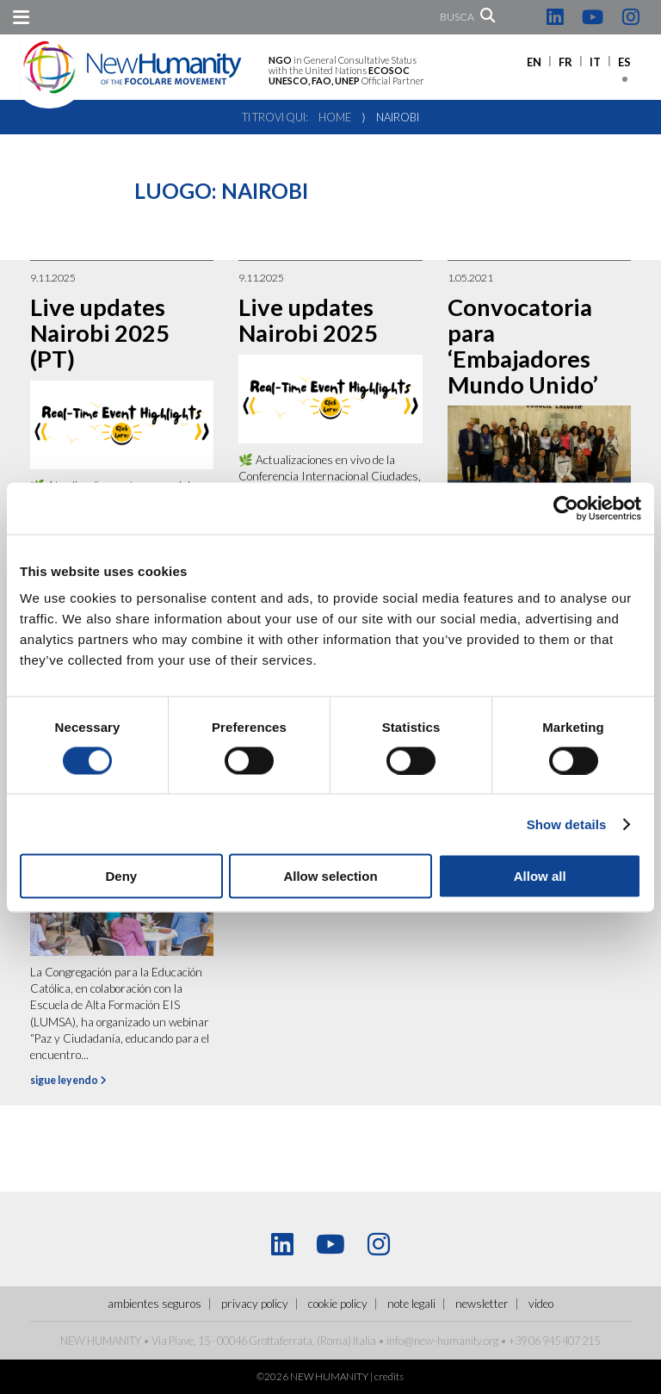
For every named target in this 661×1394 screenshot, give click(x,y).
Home (334, 117)
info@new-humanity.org (442, 1341)
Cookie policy (338, 1303)
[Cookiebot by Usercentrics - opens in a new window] (566, 508)
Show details (567, 823)
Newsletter (482, 1303)
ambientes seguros (154, 1303)
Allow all (540, 876)
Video (540, 1303)
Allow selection (330, 876)
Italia (364, 1341)
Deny (121, 876)
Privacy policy (254, 1303)
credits (389, 1376)
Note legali (411, 1303)
